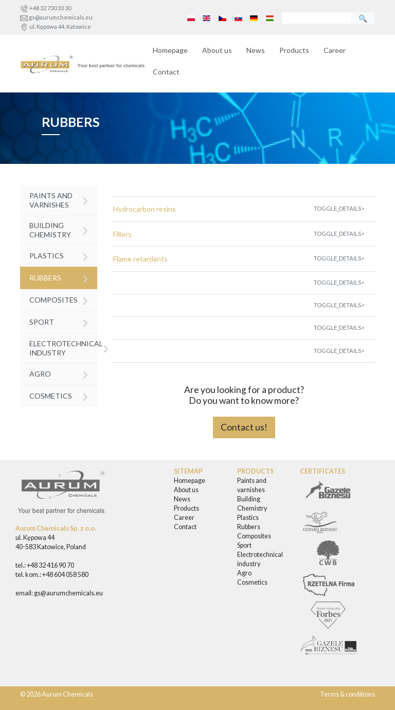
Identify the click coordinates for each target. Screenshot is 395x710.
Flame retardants (140, 258)
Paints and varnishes (58, 199)
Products (294, 50)
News (255, 50)
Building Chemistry (58, 229)
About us (217, 50)
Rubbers (58, 277)
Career (335, 50)
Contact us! (244, 427)
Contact (166, 71)
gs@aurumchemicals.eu (61, 17)
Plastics (58, 255)
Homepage (170, 50)
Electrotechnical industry (63, 347)
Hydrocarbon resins (144, 208)
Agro (58, 373)
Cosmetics (58, 395)
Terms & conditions (347, 694)
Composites (58, 299)
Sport (58, 321)
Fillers (122, 234)
